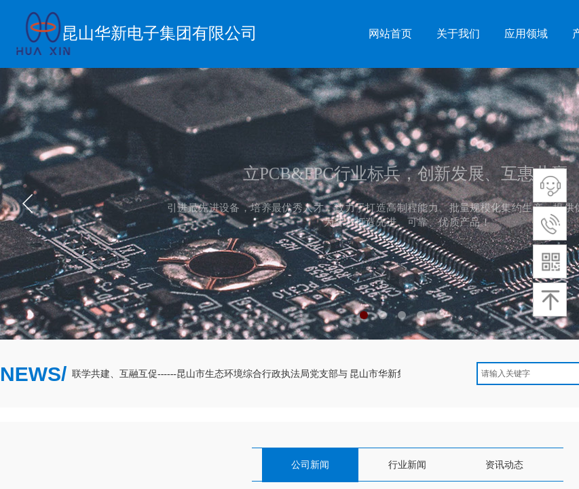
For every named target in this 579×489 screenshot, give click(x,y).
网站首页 (390, 33)
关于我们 (458, 33)
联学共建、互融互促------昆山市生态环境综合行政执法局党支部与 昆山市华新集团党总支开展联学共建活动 (298, 374)
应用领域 (526, 33)
